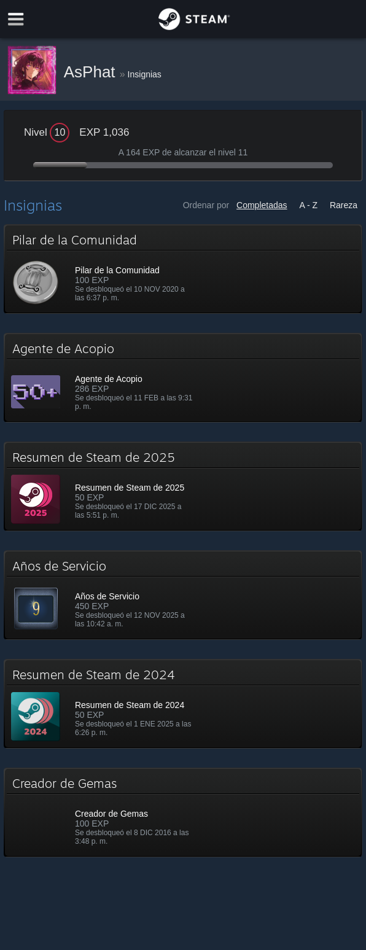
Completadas (261, 205)
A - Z (308, 205)
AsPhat (92, 72)
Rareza (343, 205)
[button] (183, 269)
